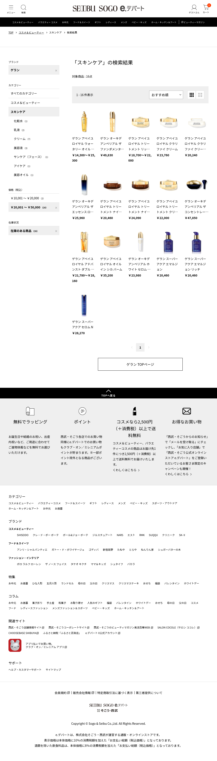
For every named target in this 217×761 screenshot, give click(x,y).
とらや (133, 549)
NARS (120, 535)
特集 (11, 576)
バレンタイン (171, 583)
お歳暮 (59, 508)
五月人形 (52, 583)
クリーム (23, 143)
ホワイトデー (191, 583)
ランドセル (67, 583)
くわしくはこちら (124, 470)
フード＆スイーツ (81, 26)
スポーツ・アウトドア (164, 503)
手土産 (50, 603)
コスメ (194, 603)
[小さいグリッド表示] (191, 99)
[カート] (205, 11)
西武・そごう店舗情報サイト (25, 627)
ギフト (98, 26)
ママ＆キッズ (98, 564)
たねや (121, 549)
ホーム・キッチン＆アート (163, 26)
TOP (10, 36)
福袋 (157, 583)
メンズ (124, 26)
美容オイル (24, 179)
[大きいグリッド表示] (200, 99)
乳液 (20, 134)
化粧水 (21, 125)
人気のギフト (95, 603)
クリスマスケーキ (129, 583)
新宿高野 (108, 549)
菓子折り (37, 603)
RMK (142, 535)
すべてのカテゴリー (24, 97)
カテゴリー (16, 496)
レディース (111, 26)
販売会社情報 (82, 693)
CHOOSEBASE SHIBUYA (22, 633)
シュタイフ (116, 564)
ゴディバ (94, 549)
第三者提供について (149, 693)
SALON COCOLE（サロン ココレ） (177, 627)
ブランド (15, 521)
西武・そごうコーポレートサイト (68, 627)
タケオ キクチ (79, 564)
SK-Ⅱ (182, 535)
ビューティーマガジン (194, 26)
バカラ (131, 564)
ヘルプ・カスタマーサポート (25, 669)
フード (12, 608)
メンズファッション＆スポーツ (70, 608)
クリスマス (108, 583)
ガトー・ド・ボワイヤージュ (67, 549)
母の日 (82, 583)
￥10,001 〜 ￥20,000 (28, 202)
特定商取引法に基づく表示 (115, 693)
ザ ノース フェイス (55, 564)
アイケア (23, 170)
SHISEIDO (22, 535)
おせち (147, 583)
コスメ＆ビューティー (22, 26)
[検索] (25, 11)
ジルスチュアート (102, 535)
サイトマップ (53, 669)
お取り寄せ (76, 603)
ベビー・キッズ (139, 26)
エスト (131, 535)
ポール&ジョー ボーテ (75, 535)
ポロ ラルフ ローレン (29, 564)
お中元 (65, 26)
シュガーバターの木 (169, 549)
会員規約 (60, 693)
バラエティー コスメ (47, 26)
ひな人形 (37, 583)
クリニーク (168, 535)
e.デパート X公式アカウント (101, 633)
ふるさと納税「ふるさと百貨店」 (62, 633)
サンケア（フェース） (31, 161)
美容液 (21, 152)
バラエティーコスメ (49, 503)
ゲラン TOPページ (140, 368)
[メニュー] (11, 11)
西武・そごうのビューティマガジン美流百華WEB (122, 627)
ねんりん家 (147, 549)
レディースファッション (34, 608)
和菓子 (62, 603)
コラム (13, 596)
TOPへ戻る (108, 395)
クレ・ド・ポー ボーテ (46, 535)
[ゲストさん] (192, 11)
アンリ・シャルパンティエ (32, 549)
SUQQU (153, 535)
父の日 (93, 583)
